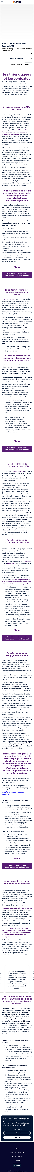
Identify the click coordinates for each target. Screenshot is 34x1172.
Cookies (17, 1160)
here (8, 1126)
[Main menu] (2, 2)
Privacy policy (17, 1156)
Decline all (17, 1133)
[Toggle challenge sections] (17, 58)
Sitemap (17, 1148)
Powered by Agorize (20, 1171)
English (28, 64)
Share (29, 53)
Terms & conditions (17, 1152)
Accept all (17, 1137)
